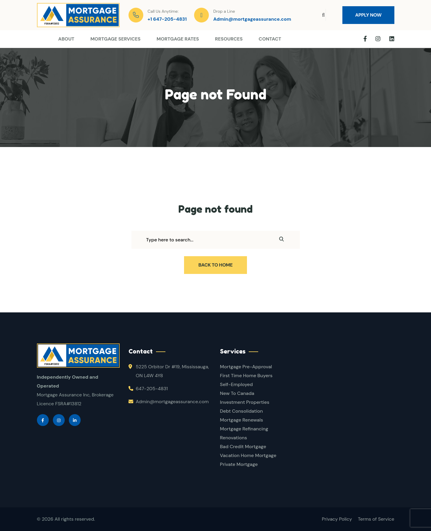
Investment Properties (244, 402)
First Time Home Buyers (246, 375)
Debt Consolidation (241, 411)
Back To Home (216, 265)
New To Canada (237, 393)
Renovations (233, 438)
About (66, 39)
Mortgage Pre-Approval (246, 367)
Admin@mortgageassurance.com (252, 19)
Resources (229, 39)
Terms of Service (376, 519)
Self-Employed (236, 384)
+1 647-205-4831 (167, 19)
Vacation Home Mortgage (248, 455)
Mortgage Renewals (241, 420)
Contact (270, 39)
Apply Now (368, 15)
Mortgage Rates (178, 39)
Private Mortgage (239, 464)
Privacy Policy (337, 519)
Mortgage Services (115, 39)
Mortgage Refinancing (244, 429)
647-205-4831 (152, 388)
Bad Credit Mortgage (243, 446)
